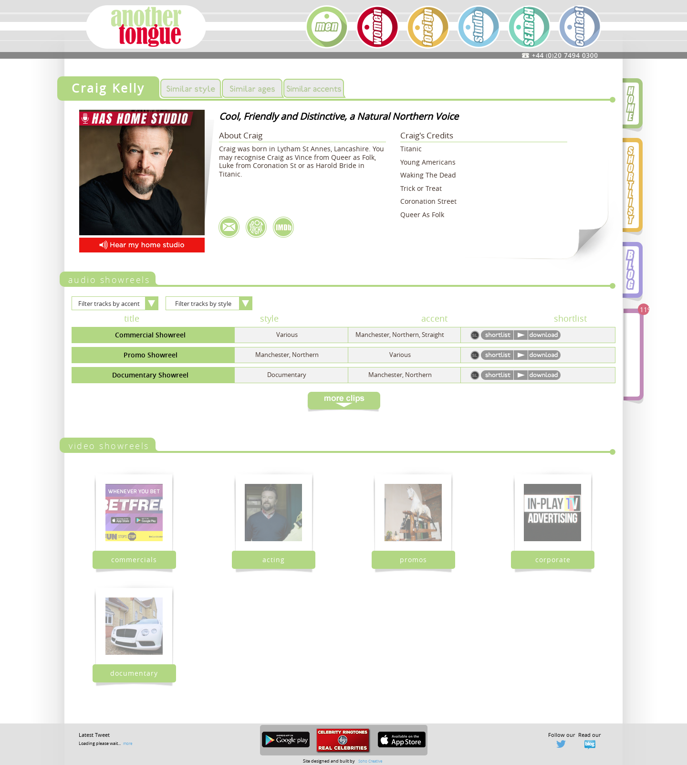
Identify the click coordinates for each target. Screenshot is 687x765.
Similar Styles (190, 88)
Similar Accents (313, 88)
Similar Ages (252, 88)
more (127, 743)
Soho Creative (370, 761)
